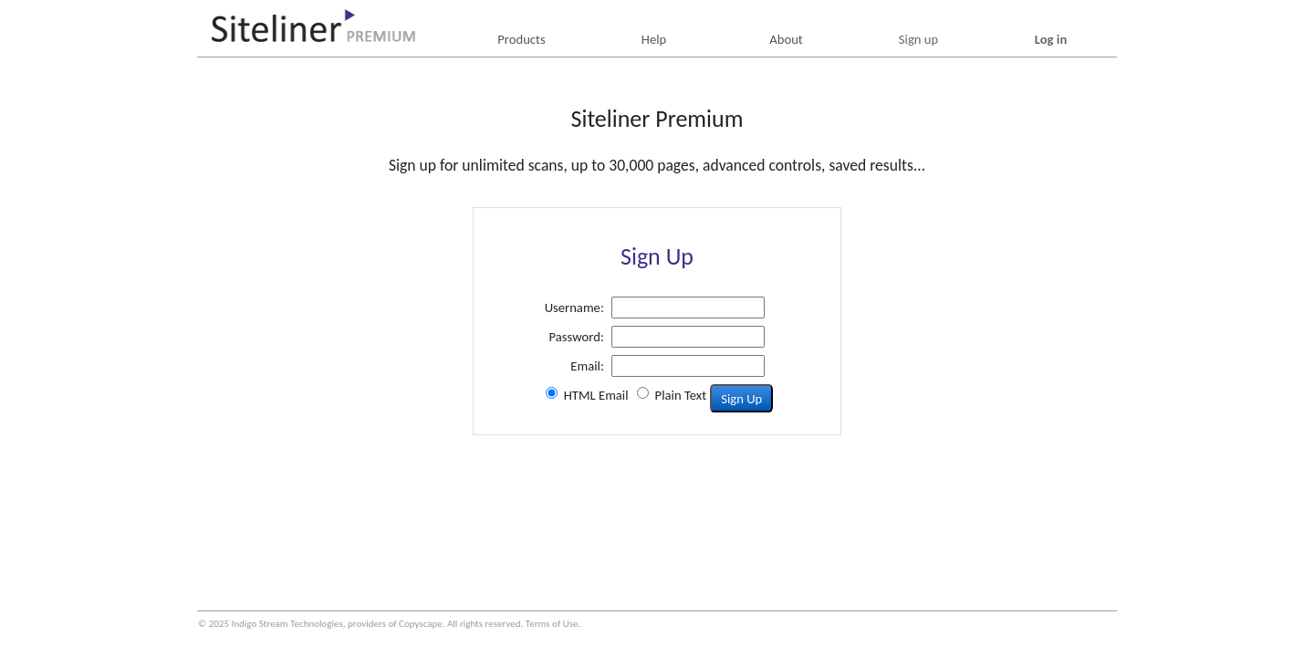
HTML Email (596, 395)
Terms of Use (552, 624)
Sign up (918, 39)
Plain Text (681, 395)
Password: (576, 336)
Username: (574, 307)
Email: (587, 366)
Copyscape (421, 624)
